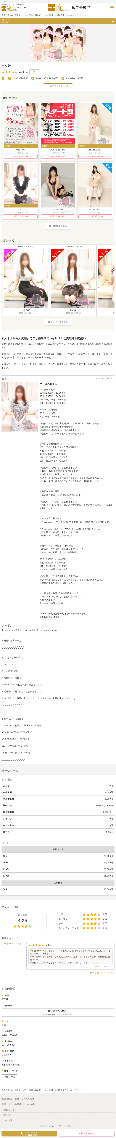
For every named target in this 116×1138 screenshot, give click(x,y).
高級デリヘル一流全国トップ (14, 15)
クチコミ (34, 72)
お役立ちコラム (9, 1109)
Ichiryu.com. (53, 1126)
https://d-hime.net (11, 1065)
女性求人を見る (86, 1133)
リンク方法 (7, 1120)
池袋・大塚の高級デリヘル (60, 15)
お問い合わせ (8, 1115)
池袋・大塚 (9, 1077)
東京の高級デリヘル (37, 15)
